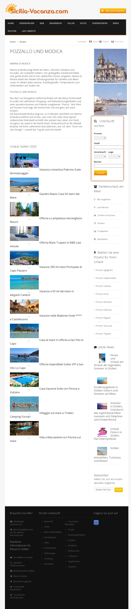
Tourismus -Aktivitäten (72, 523)
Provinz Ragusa (103, 317)
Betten (97, 161)
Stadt (97, 143)
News (116, 23)
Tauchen (72, 566)
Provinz (98, 133)
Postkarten (103, 231)
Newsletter (102, 239)
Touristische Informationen (17, 596)
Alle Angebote (104, 199)
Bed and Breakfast (53, 532)
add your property (113, 10)
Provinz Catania (103, 285)
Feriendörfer (99, 23)
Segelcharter (74, 561)
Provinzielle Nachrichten (17, 588)
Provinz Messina (104, 301)
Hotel (83, 23)
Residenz (72, 545)
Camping (48, 558)
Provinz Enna (102, 293)
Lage (110, 152)
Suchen (100, 172)
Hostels (71, 540)
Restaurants (73, 550)
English (106, 41)
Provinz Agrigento (104, 270)
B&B (42, 23)
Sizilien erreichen (106, 215)
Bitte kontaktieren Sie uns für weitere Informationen (21, 532)
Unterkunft (100, 152)
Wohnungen (49, 553)
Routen (12, 31)
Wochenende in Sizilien (24, 570)
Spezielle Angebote (22, 581)
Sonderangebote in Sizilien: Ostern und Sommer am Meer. (106, 390)
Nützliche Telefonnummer (17, 564)
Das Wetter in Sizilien (23, 557)
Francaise (119, 41)
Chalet (71, 529)
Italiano (96, 41)
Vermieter (48, 563)
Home (11, 23)
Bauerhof (48, 521)
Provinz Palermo (104, 309)
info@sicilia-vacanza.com (17, 523)
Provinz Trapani (103, 333)
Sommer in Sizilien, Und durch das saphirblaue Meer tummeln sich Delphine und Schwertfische (108, 411)
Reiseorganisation (76, 534)
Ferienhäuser (26, 23)
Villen (71, 23)
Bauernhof (55, 23)
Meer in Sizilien (20, 576)
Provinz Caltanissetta (106, 278)
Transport (73, 556)
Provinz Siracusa (104, 325)
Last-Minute (29, 31)
